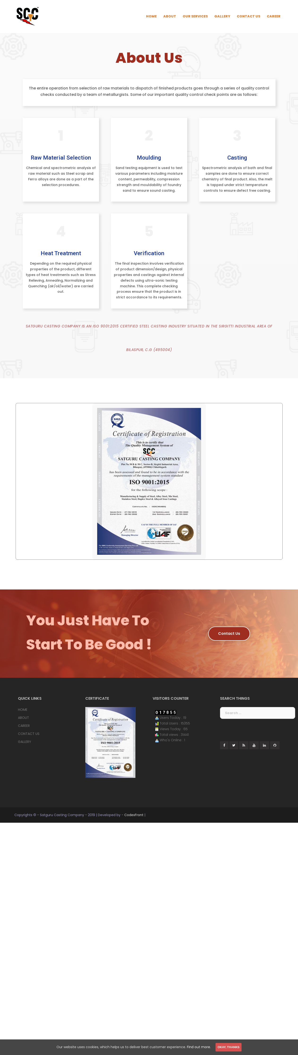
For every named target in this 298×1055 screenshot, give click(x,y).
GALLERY (222, 16)
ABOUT (169, 16)
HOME (151, 16)
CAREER (274, 16)
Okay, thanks (229, 1047)
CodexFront (133, 815)
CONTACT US (248, 16)
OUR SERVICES (195, 16)
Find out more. (199, 1047)
